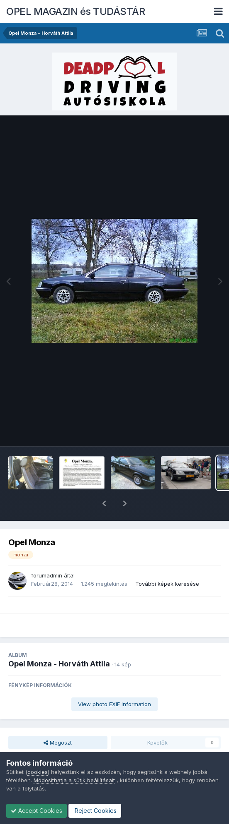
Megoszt (58, 721)
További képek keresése (167, 562)
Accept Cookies (36, 810)
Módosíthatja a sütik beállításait (74, 780)
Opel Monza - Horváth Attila (59, 642)
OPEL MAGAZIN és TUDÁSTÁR (75, 11)
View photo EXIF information (114, 682)
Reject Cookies (95, 810)
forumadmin (46, 554)
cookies (37, 772)
